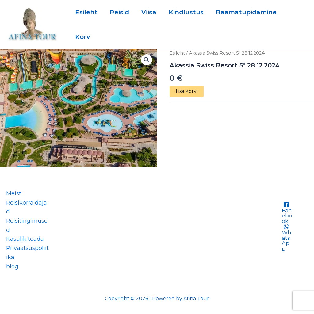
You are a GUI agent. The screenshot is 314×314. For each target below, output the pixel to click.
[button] (146, 59)
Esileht (86, 12)
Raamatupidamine (246, 12)
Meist (13, 193)
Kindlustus (186, 12)
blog (12, 266)
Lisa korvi (186, 91)
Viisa (148, 12)
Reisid (119, 12)
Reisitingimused (27, 225)
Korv (82, 36)
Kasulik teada (25, 239)
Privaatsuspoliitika (27, 253)
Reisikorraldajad (26, 207)
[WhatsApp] (286, 238)
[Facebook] (286, 212)
